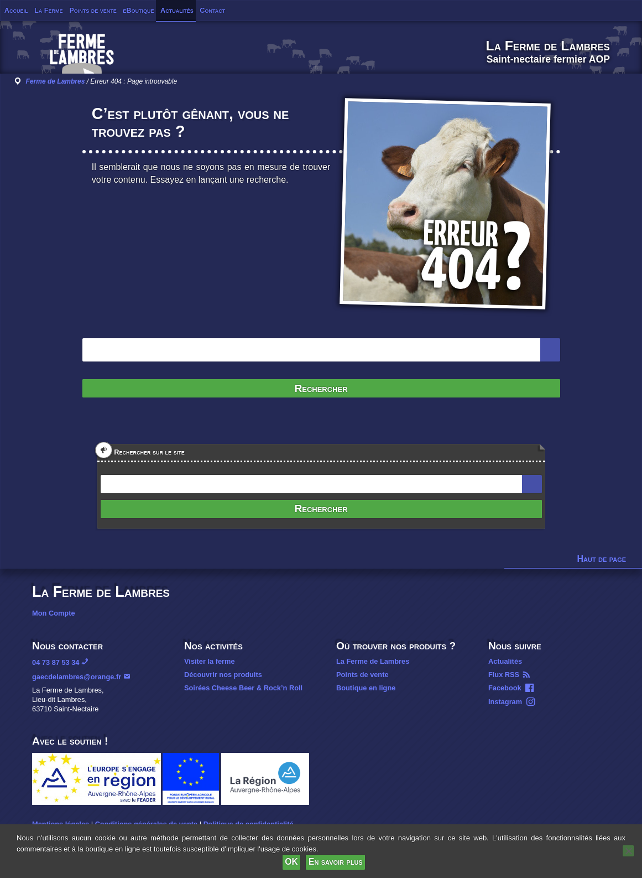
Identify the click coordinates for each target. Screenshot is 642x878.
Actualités (177, 10)
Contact (212, 10)
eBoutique (138, 10)
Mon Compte (53, 613)
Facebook (504, 688)
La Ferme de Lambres (372, 661)
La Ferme (48, 10)
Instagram (505, 702)
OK (291, 861)
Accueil (16, 10)
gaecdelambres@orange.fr (76, 677)
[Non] (628, 850)
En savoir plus (336, 861)
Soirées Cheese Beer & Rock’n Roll (243, 688)
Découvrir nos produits (223, 674)
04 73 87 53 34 (55, 662)
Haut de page (602, 559)
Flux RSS (503, 674)
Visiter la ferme (209, 661)
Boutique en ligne (365, 688)
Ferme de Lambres (55, 81)
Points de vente (93, 10)
